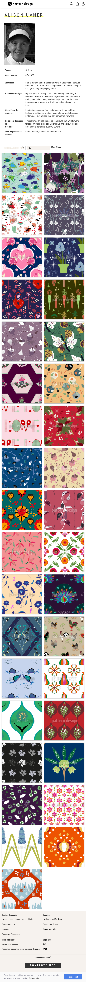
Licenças (5, 929)
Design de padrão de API (53, 919)
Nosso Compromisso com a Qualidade (17, 919)
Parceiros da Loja (9, 924)
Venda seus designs (10, 944)
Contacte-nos (43, 965)
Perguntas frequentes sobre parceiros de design (21, 949)
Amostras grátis (49, 929)
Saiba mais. (34, 978)
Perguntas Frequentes (11, 934)
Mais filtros (56, 147)
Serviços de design (50, 924)
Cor (30, 148)
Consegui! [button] (73, 977)
